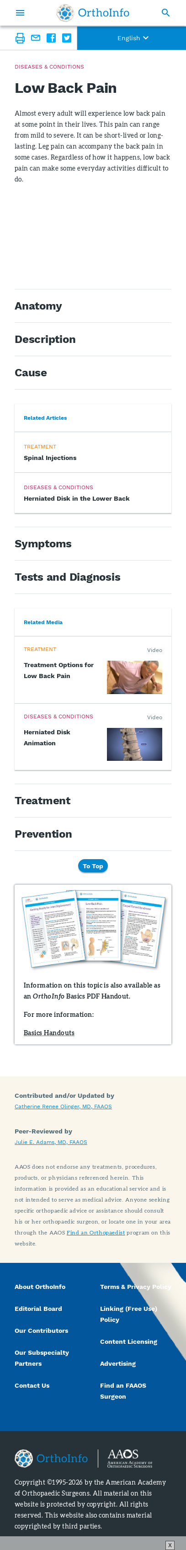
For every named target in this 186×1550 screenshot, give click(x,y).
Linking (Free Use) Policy (128, 1314)
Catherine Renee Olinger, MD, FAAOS (63, 1106)
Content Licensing (128, 1341)
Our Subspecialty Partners (42, 1358)
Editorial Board (38, 1308)
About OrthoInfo (40, 1286)
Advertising (118, 1363)
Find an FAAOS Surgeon (123, 1391)
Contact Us (32, 1385)
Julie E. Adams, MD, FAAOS (51, 1142)
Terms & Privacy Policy (135, 1286)
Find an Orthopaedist (96, 1232)
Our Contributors (42, 1330)
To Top (93, 865)
